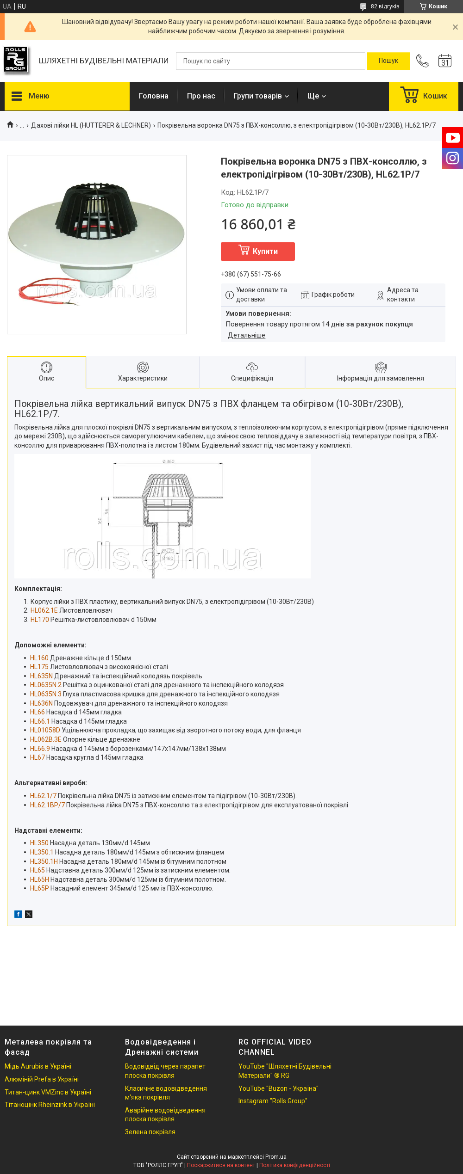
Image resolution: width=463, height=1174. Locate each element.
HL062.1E (44, 610)
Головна (154, 96)
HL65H (39, 879)
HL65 (37, 870)
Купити (265, 251)
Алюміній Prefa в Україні (42, 1079)
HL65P (39, 888)
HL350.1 (42, 852)
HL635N (41, 676)
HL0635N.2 (46, 684)
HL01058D (45, 730)
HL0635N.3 (46, 694)
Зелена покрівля (150, 1132)
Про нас (201, 96)
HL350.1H (44, 861)
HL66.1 (40, 721)
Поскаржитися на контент (221, 1165)
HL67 (37, 757)
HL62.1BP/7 (47, 805)
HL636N (41, 703)
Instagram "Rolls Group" (272, 1101)
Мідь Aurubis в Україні (38, 1066)
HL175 (39, 666)
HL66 (37, 712)
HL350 (39, 843)
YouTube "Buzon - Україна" (278, 1088)
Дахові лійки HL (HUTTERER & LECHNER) (91, 125)
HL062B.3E (46, 739)
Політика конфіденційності (294, 1165)
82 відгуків (385, 6)
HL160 (39, 658)
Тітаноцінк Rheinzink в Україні (50, 1104)
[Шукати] (388, 61)
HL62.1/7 (43, 795)
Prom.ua (276, 1157)
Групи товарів (258, 96)
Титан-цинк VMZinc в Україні (48, 1092)
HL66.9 (40, 748)
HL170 (40, 619)
